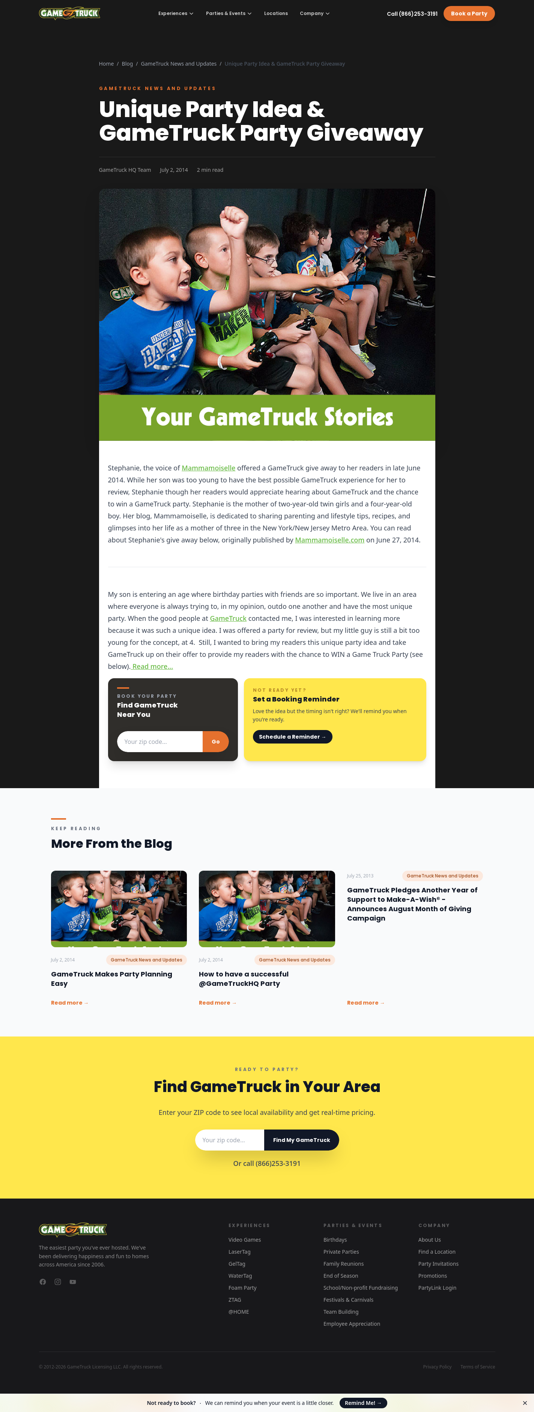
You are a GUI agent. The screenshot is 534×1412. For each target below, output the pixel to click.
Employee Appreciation (351, 1323)
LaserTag (240, 1251)
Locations (276, 14)
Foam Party (243, 1287)
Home (106, 63)
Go (216, 741)
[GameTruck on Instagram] (58, 1282)
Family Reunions (343, 1263)
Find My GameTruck (301, 1140)
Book (469, 13)
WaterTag (240, 1275)
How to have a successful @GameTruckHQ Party (244, 978)
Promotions (432, 1275)
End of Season (340, 1275)
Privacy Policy (437, 1367)
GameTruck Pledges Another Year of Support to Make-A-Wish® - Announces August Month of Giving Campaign (412, 903)
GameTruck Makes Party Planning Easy (111, 978)
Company (315, 13)
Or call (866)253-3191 (267, 1163)
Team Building (341, 1311)
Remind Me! (363, 1402)
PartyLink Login (437, 1287)
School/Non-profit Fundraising (360, 1287)
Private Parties (341, 1251)
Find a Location (437, 1251)
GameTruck (228, 618)
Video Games (245, 1239)
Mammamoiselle (208, 467)
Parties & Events (229, 13)
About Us (429, 1239)
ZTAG (235, 1299)
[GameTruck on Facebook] (43, 1282)
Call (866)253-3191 (412, 14)
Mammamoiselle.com (329, 539)
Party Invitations (438, 1263)
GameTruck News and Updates (179, 63)
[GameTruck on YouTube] (73, 1282)
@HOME (239, 1311)
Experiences (176, 13)
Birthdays (335, 1239)
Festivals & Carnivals (348, 1299)
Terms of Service (477, 1367)
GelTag (237, 1263)
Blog (127, 63)
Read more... (152, 666)
